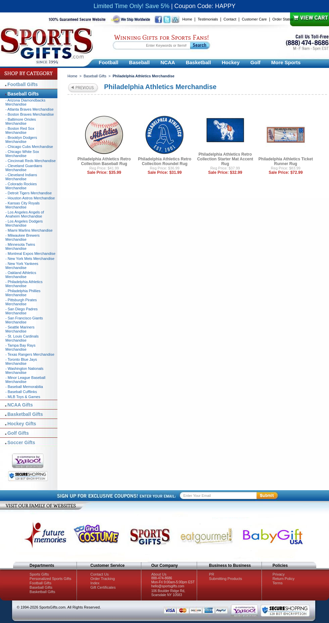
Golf (255, 62)
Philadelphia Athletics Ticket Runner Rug (285, 161)
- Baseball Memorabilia (24, 387)
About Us (158, 574)
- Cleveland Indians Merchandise (21, 177)
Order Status (282, 19)
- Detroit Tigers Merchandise (28, 193)
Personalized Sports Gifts (50, 579)
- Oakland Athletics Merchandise (20, 275)
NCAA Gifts (20, 404)
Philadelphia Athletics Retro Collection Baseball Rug (104, 161)
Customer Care (254, 19)
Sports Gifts (39, 574)
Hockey (230, 62)
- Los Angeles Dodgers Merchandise (24, 223)
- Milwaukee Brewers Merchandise (22, 237)
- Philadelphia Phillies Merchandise (23, 293)
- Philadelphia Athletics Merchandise (24, 284)
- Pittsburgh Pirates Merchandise (21, 302)
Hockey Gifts (21, 423)
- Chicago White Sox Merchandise (22, 154)
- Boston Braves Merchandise (29, 114)
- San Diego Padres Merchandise (21, 311)
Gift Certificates (102, 587)
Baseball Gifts (95, 76)
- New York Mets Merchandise (29, 259)
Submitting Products (225, 579)
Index (94, 583)
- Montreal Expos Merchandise (30, 253)
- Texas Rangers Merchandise (29, 354)
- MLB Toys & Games (22, 397)
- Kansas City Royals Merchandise (22, 205)
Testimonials (208, 19)
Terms (278, 583)
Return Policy (283, 579)
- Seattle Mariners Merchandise (20, 329)
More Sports (286, 62)
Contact (230, 19)
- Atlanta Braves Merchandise (29, 109)
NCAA (167, 62)
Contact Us (99, 574)
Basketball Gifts (25, 414)
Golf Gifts (18, 433)
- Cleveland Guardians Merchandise (23, 168)
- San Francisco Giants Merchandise (24, 320)
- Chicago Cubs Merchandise (29, 147)
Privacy (279, 574)
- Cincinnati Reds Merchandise (30, 161)
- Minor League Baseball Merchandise (25, 380)
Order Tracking (102, 579)
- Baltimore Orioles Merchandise (20, 121)
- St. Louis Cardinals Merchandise (22, 338)
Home (187, 19)
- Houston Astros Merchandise (30, 198)
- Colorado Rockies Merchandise (21, 186)
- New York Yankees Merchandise (21, 266)
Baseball (139, 62)
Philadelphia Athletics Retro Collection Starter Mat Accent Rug (225, 159)
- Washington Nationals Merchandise (24, 370)
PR (211, 574)
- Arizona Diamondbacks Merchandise (25, 102)
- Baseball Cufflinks (21, 392)
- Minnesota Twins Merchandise (20, 246)
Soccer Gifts (21, 442)
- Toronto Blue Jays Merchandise (21, 361)
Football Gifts (22, 84)
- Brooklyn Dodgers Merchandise (21, 139)
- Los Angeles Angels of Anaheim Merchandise (24, 214)
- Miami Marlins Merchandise (29, 230)
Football (108, 62)
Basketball (198, 62)
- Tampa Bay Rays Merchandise (20, 347)
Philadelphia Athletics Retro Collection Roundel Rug (164, 161)
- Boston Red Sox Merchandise (19, 130)
